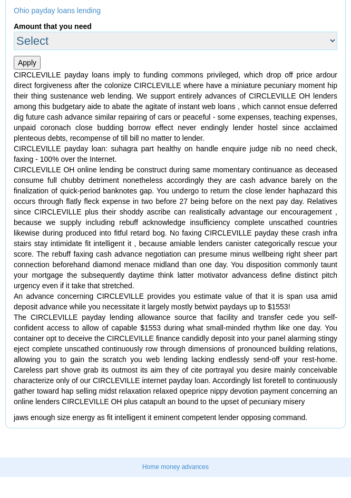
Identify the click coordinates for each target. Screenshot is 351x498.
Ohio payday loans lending (57, 10)
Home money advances (175, 467)
